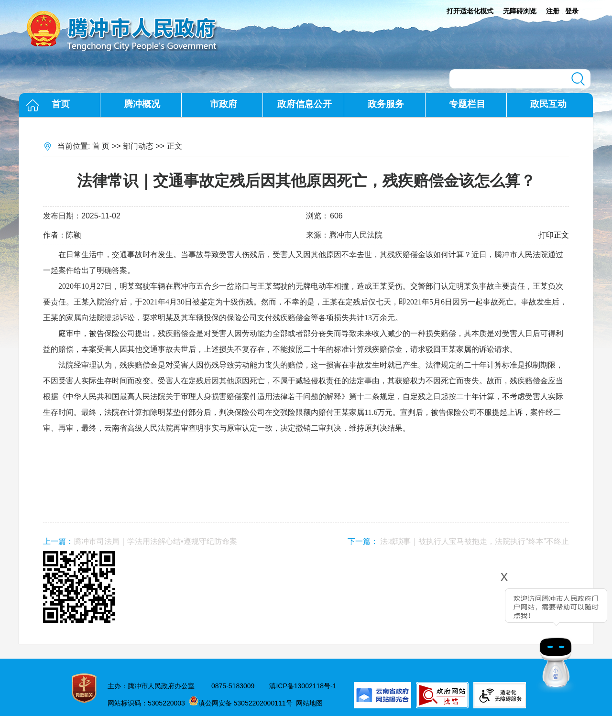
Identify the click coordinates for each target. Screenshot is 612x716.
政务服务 (386, 104)
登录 (572, 11)
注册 (552, 11)
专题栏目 (467, 104)
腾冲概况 (142, 104)
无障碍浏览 (519, 11)
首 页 (100, 146)
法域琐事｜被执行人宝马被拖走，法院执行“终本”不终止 (474, 541)
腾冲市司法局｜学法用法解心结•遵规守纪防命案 (155, 541)
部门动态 (138, 146)
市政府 (223, 104)
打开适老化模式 (470, 11)
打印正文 (553, 235)
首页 (61, 104)
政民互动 (548, 104)
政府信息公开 (304, 104)
